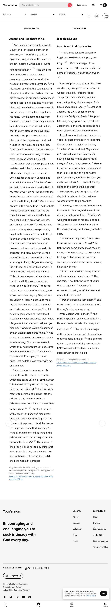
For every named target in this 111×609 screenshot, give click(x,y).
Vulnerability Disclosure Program (16, 590)
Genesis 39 (14, 14)
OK (103, 593)
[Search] (43, 5)
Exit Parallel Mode (105, 16)
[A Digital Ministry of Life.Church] (55, 567)
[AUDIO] (89, 16)
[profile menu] (103, 5)
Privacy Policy (8, 587)
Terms (18, 587)
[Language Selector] (93, 5)
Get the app (82, 5)
